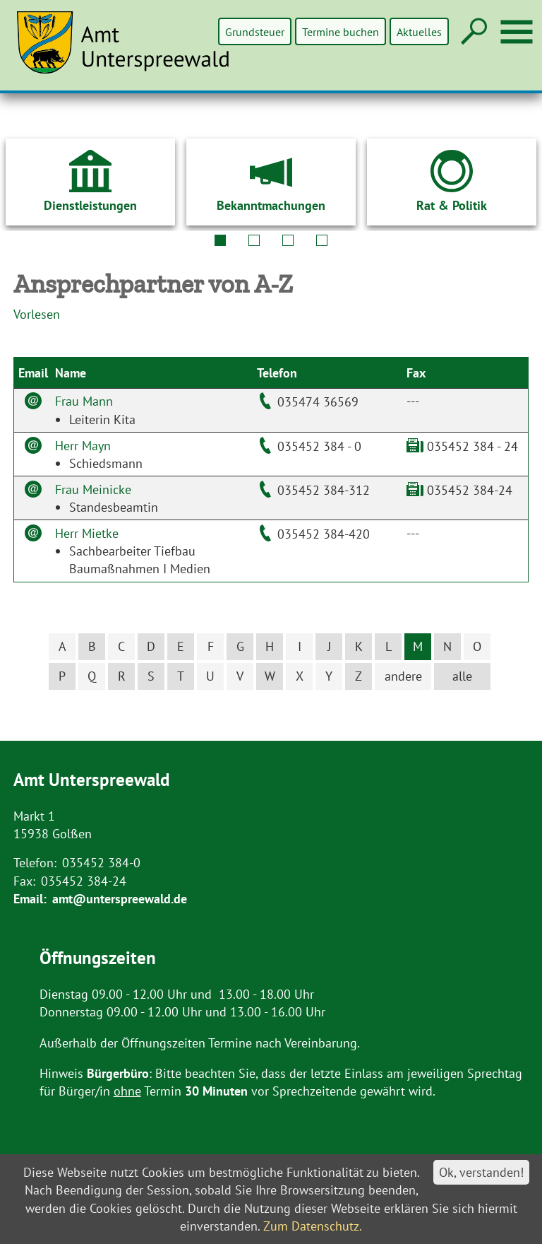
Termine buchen (341, 31)
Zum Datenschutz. (312, 1226)
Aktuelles (419, 31)
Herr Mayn (83, 446)
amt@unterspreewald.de (119, 899)
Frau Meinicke (93, 489)
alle (462, 676)
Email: (30, 899)
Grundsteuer (256, 31)
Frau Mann (84, 401)
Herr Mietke (87, 533)
